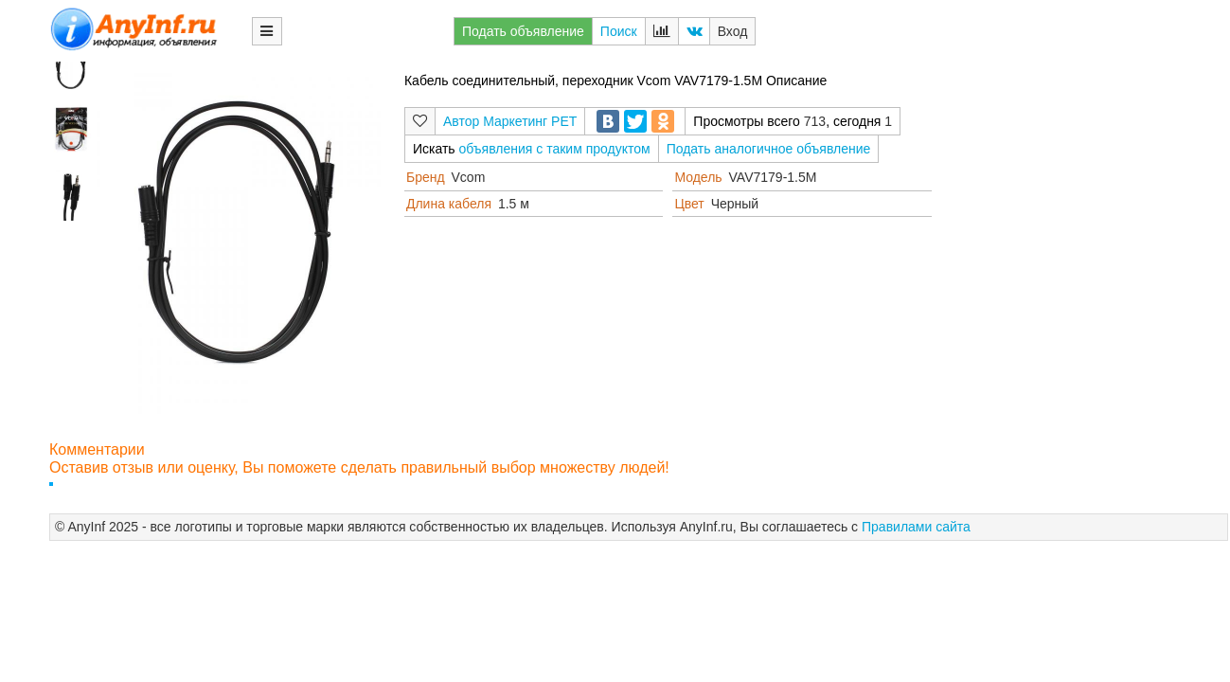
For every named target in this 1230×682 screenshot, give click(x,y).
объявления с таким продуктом (555, 148)
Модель (698, 177)
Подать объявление (523, 31)
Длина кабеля (448, 203)
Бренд (425, 177)
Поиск (618, 31)
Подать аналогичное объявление (769, 148)
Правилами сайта (916, 526)
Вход (733, 31)
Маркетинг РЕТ (530, 121)
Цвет (689, 203)
